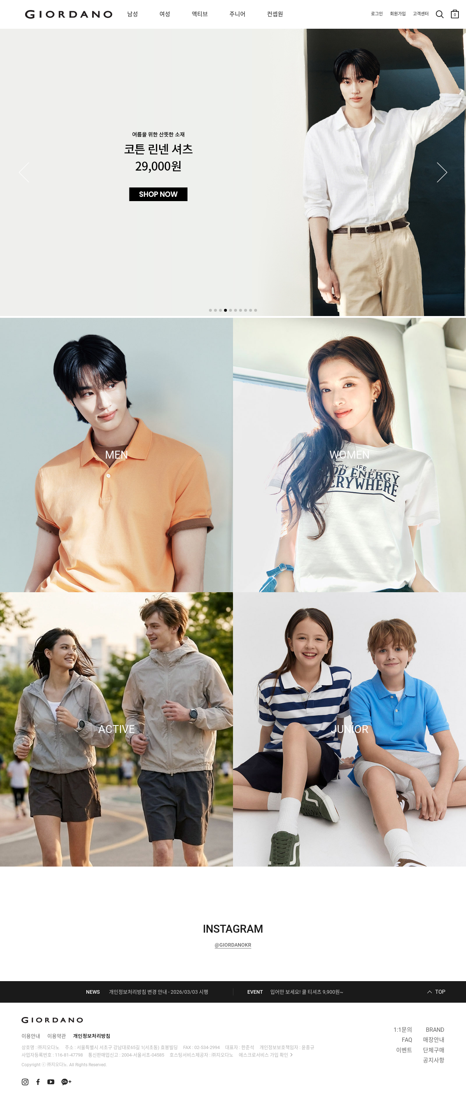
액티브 (200, 14)
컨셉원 (275, 14)
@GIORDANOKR (233, 945)
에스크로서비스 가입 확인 (263, 1055)
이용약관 (56, 1036)
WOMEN (349, 455)
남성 (132, 14)
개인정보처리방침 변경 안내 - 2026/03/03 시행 (158, 992)
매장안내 (433, 1039)
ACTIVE (116, 729)
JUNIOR (349, 729)
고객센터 (421, 14)
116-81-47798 (69, 1055)
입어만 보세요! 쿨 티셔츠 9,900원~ (306, 992)
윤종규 (307, 1047)
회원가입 (398, 14)
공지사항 (433, 1060)
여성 (165, 14)
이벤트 (404, 1050)
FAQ (407, 1039)
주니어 (237, 14)
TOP (440, 992)
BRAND (435, 1029)
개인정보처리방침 (91, 1036)
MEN (116, 455)
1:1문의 (403, 1029)
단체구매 (433, 1050)
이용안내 (31, 1036)
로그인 (377, 14)
